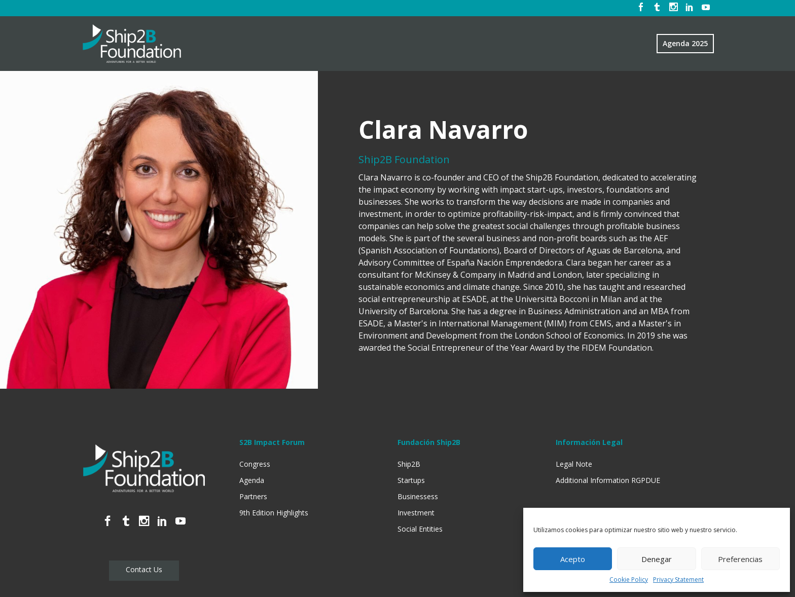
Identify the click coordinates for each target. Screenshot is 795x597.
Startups (411, 480)
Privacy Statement (678, 579)
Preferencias (740, 559)
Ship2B (408, 464)
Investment (416, 512)
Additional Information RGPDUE (608, 480)
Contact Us (144, 569)
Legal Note (574, 464)
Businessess (417, 496)
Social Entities (420, 529)
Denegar (656, 559)
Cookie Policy (628, 579)
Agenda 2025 (685, 43)
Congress (254, 464)
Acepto (572, 559)
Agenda (251, 480)
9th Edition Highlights (273, 512)
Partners (253, 496)
